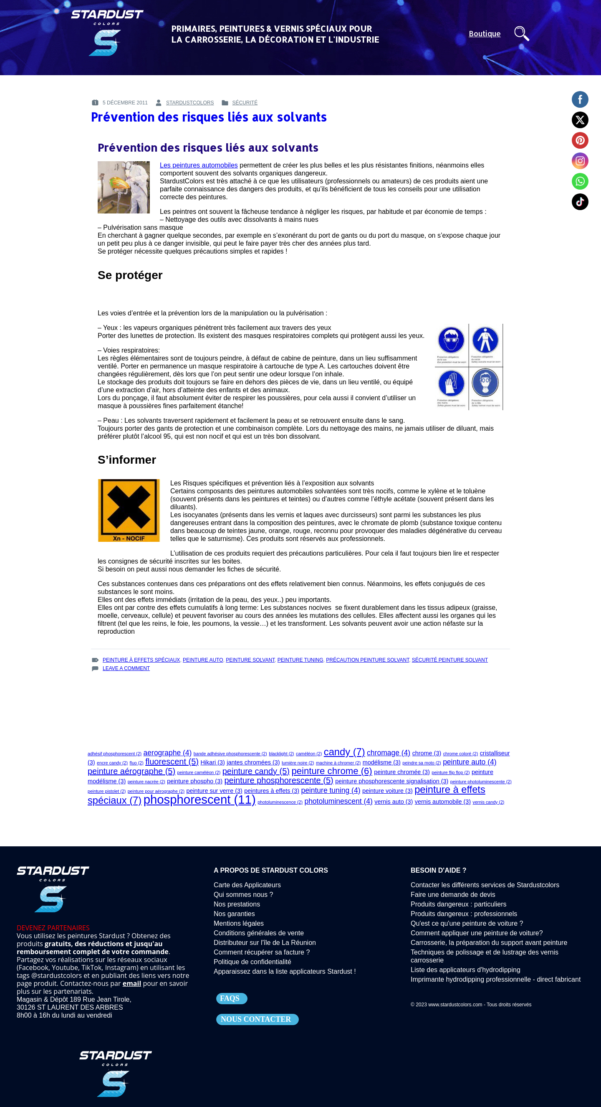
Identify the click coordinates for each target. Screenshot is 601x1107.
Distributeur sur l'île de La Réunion (265, 942)
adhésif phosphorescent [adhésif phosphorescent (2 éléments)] (114, 753)
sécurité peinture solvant (450, 660)
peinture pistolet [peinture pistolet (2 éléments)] (107, 791)
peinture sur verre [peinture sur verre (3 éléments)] (214, 790)
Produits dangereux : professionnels (464, 913)
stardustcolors (190, 103)
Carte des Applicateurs (247, 885)
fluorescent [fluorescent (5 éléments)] (172, 761)
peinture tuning (300, 660)
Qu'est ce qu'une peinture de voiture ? (467, 923)
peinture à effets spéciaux (141, 660)
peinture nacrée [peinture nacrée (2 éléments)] (146, 781)
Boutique (485, 34)
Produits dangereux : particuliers (458, 904)
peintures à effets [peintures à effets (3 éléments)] (271, 790)
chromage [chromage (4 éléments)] (388, 753)
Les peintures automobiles (199, 165)
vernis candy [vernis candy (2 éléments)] (489, 802)
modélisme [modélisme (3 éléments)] (382, 762)
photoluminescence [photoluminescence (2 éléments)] (280, 802)
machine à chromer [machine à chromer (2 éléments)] (338, 762)
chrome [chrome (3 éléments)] (427, 753)
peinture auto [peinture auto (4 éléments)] (469, 762)
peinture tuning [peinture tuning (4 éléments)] (330, 790)
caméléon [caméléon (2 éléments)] (309, 753)
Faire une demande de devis (453, 894)
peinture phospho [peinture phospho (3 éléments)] (194, 781)
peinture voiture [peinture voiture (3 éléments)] (387, 790)
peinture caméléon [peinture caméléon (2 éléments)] (199, 772)
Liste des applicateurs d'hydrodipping (465, 969)
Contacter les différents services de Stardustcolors (485, 885)
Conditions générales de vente (259, 933)
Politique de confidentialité (252, 961)
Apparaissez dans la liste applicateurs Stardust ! (285, 971)
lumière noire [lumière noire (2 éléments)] (298, 762)
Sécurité (245, 103)
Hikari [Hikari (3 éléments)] (212, 762)
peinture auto (203, 660)
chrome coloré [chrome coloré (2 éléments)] (460, 753)
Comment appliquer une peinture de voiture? (477, 933)
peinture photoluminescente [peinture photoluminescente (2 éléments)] (481, 781)
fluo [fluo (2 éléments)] (137, 762)
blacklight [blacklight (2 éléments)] (281, 753)
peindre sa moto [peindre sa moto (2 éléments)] (421, 762)
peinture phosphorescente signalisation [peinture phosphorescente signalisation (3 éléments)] (391, 781)
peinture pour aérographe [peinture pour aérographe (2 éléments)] (156, 791)
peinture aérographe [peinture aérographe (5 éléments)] (131, 771)
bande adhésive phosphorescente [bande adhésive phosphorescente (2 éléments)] (230, 753)
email (132, 983)
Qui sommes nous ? (243, 894)
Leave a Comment (126, 669)
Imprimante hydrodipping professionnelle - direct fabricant (496, 979)
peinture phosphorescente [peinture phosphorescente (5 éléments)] (278, 780)
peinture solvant (250, 660)
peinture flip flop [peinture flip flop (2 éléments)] (451, 772)
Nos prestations (237, 904)
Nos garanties (234, 913)
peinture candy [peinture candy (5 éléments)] (256, 771)
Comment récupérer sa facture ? (262, 952)
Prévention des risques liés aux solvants (209, 116)
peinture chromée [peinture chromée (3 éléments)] (402, 772)
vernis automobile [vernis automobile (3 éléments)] (443, 801)
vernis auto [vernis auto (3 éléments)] (393, 801)
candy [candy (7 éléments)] (344, 751)
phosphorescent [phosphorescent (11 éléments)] (200, 799)
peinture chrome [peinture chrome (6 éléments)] (331, 771)
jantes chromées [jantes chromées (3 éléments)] (253, 762)
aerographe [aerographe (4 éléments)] (168, 753)
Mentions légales (239, 923)
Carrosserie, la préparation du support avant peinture (489, 942)
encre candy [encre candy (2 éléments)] (112, 762)
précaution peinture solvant (367, 660)
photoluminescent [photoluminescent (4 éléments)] (338, 801)
